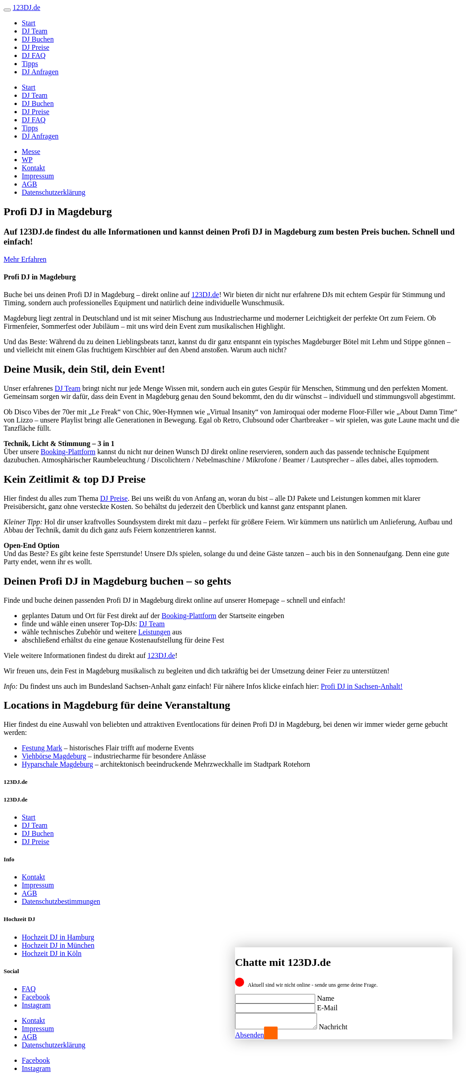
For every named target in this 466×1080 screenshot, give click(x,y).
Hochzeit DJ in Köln (52, 953)
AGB (29, 184)
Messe (31, 151)
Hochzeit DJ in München (58, 945)
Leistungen (154, 632)
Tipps (30, 63)
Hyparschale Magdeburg (57, 764)
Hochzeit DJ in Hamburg (58, 937)
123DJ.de (205, 294)
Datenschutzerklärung (53, 192)
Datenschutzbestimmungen (61, 901)
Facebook (36, 997)
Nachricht (342, 1027)
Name (325, 995)
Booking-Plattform (68, 452)
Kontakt (33, 168)
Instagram (36, 1005)
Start (28, 23)
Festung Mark (42, 748)
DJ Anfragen (40, 72)
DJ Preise (35, 47)
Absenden (249, 1035)
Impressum (38, 176)
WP (27, 159)
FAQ (29, 989)
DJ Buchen (38, 39)
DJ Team (35, 31)
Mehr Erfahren (25, 259)
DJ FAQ (34, 55)
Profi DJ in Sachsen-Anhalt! (362, 686)
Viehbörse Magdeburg (54, 756)
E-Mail (327, 1005)
